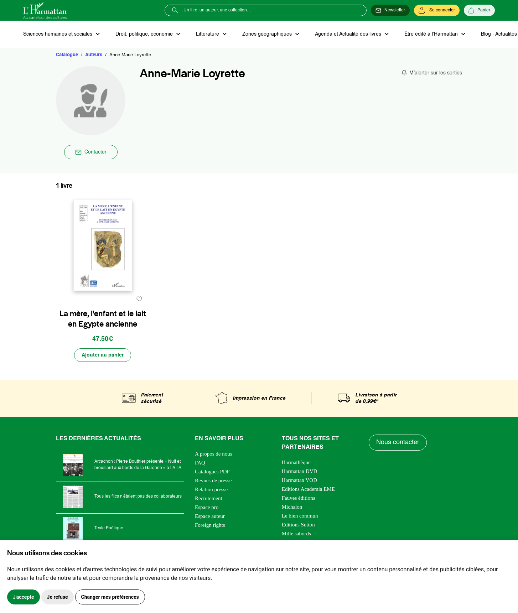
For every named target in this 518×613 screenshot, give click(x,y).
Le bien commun (300, 516)
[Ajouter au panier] (102, 355)
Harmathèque (296, 462)
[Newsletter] (390, 10)
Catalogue (67, 55)
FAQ (200, 463)
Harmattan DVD (299, 471)
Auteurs (93, 55)
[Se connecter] (437, 10)
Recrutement (208, 498)
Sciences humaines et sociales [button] (58, 34)
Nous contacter (397, 442)
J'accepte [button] (23, 597)
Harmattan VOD (299, 480)
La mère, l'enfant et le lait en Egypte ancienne (102, 318)
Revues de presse (213, 480)
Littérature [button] (208, 34)
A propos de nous (213, 454)
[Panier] (479, 10)
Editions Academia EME (308, 489)
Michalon (292, 507)
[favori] (139, 298)
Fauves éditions (298, 498)
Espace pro (206, 507)
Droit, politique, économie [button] (144, 34)
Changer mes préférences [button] (110, 597)
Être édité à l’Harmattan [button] (431, 34)
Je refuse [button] (57, 597)
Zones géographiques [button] (267, 34)
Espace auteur (210, 516)
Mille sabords (296, 533)
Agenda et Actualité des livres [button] (349, 34)
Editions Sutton (298, 525)
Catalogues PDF (212, 471)
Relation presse (211, 489)
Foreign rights (210, 525)
